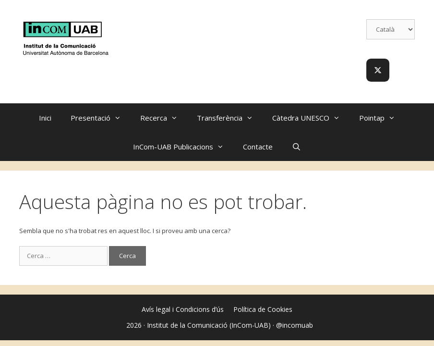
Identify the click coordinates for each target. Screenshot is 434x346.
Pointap (382, 117)
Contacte (258, 146)
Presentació (101, 117)
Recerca (163, 117)
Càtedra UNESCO (311, 117)
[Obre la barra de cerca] (296, 146)
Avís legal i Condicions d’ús (183, 309)
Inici (45, 118)
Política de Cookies (262, 309)
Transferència (230, 117)
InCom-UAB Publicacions (183, 146)
